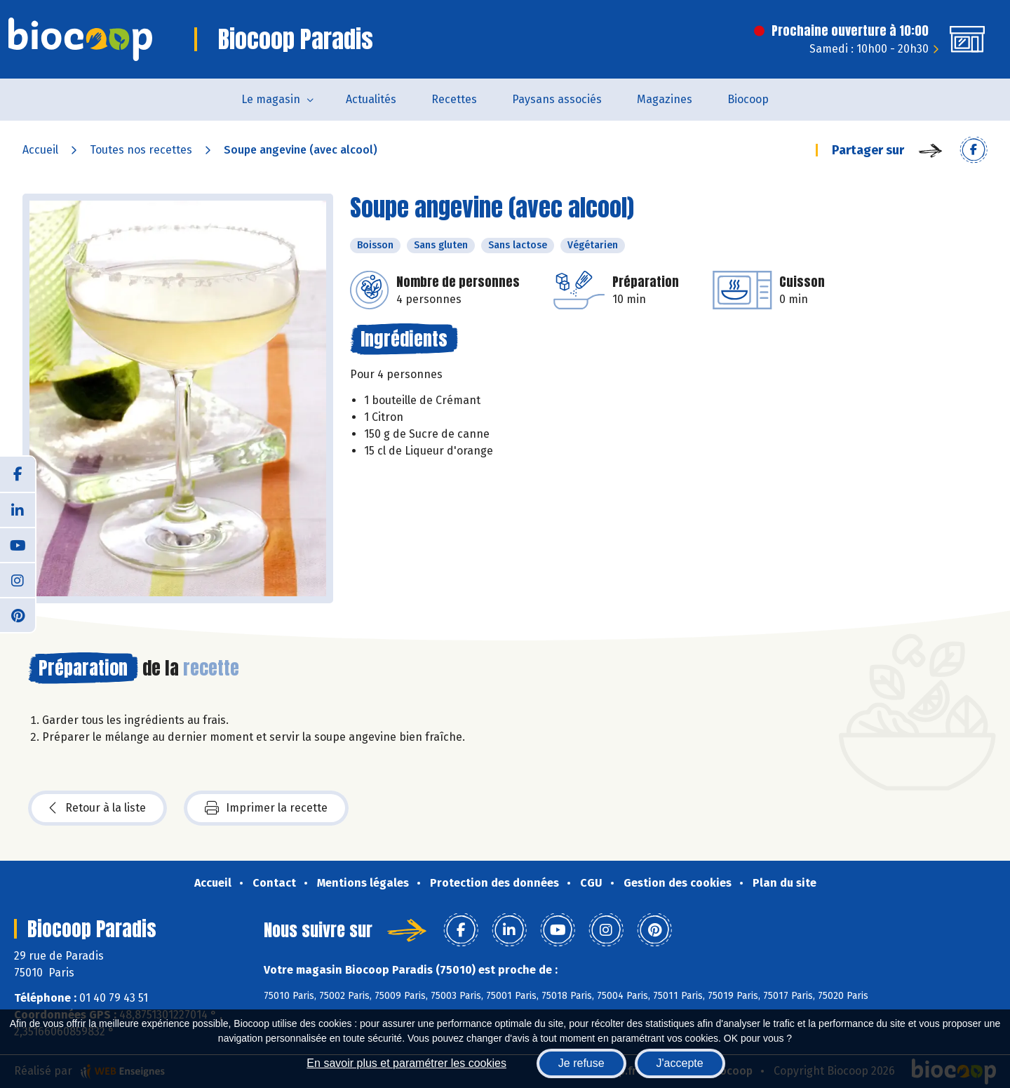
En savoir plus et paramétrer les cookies (406, 1063)
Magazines (664, 99)
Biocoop (748, 99)
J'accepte (679, 1063)
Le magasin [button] (270, 99)
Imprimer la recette (266, 808)
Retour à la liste (97, 808)
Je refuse (581, 1063)
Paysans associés (557, 99)
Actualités (371, 99)
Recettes (454, 99)
